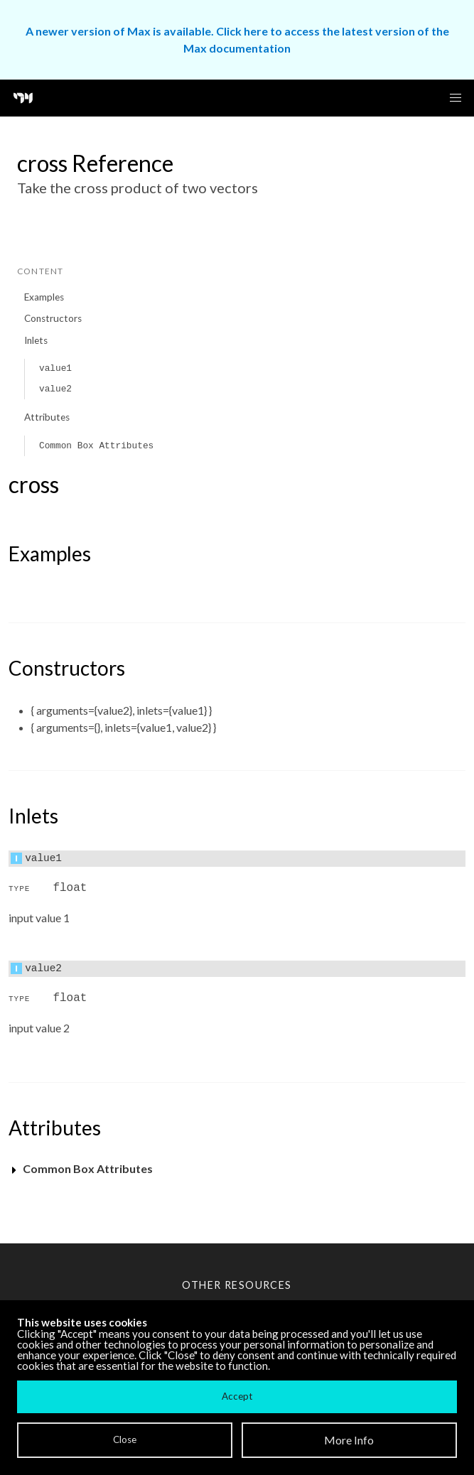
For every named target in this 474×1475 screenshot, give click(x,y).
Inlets (36, 340)
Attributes (47, 417)
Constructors (53, 318)
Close (124, 1439)
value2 (55, 389)
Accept (237, 1396)
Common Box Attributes (96, 446)
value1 (55, 368)
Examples (44, 297)
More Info (349, 1440)
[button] (455, 98)
